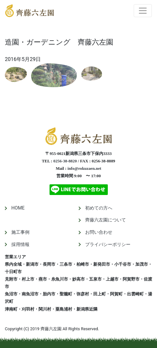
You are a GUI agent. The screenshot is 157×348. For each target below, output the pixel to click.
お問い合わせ (98, 232)
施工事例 (20, 232)
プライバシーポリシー (107, 244)
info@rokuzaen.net (84, 168)
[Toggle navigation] (143, 10)
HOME (18, 208)
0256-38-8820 (65, 161)
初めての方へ (98, 208)
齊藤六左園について (105, 220)
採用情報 (20, 244)
